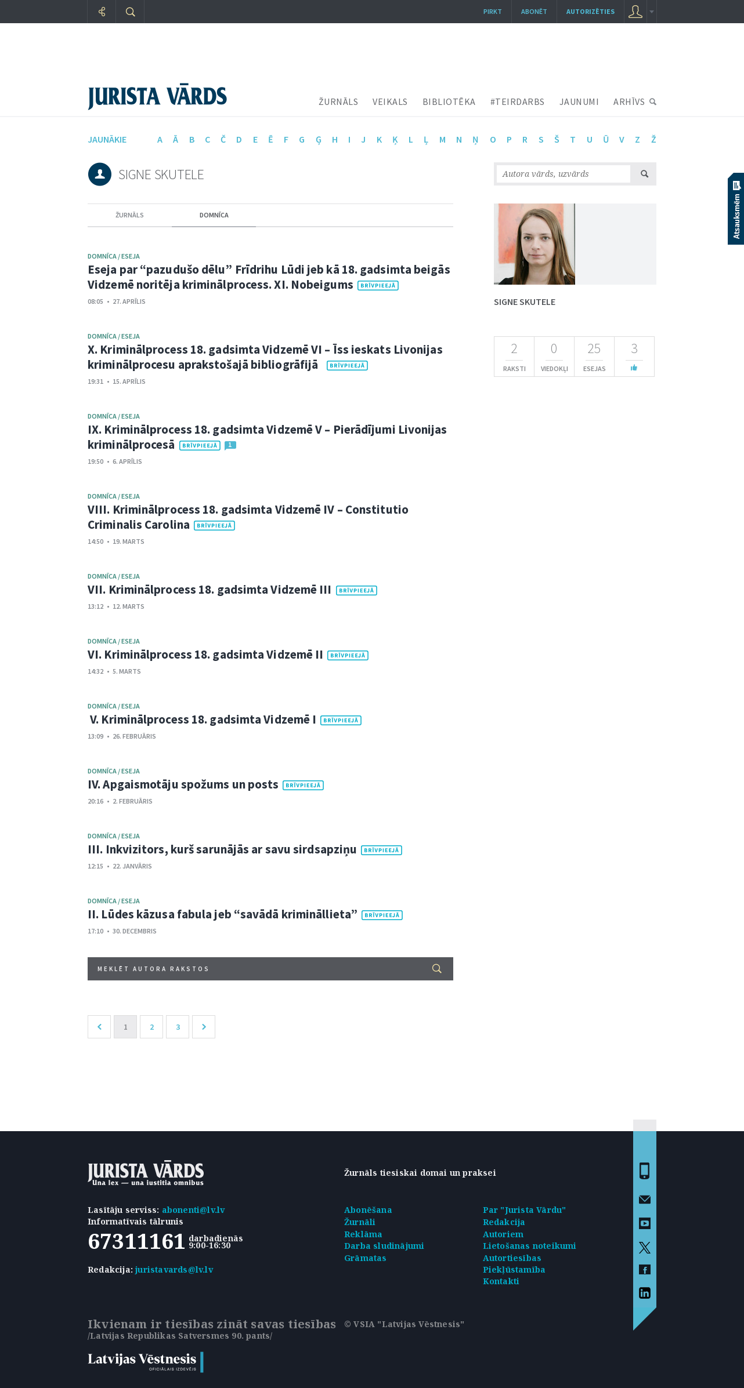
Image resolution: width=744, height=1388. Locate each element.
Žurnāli (359, 1221)
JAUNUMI (579, 101)
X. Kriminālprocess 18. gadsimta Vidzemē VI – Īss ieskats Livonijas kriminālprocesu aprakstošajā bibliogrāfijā (265, 356)
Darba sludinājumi (384, 1245)
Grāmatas (365, 1257)
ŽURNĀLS (339, 101)
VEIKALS (390, 101)
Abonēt (534, 11)
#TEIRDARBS (517, 101)
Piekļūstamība (514, 1269)
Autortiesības (512, 1257)
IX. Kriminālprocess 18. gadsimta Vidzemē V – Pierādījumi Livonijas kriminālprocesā (267, 437)
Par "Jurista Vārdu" (524, 1209)
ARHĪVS (629, 101)
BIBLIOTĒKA (449, 101)
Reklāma (363, 1234)
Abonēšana (368, 1209)
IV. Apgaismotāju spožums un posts (183, 784)
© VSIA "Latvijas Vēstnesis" (404, 1323)
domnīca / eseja (114, 256)
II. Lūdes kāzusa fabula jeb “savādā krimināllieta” (222, 914)
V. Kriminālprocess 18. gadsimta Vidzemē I (202, 719)
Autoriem (503, 1234)
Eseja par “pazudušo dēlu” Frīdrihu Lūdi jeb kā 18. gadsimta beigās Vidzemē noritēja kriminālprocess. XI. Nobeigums (269, 276)
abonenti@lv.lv (193, 1209)
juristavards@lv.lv (174, 1269)
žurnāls (129, 214)
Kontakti (501, 1281)
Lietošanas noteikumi (530, 1245)
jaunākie (107, 139)
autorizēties (590, 11)
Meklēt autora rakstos (269, 968)
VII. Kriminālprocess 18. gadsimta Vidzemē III (210, 589)
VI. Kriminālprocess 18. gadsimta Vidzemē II (205, 654)
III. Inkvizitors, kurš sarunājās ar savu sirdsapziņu (222, 849)
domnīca (214, 214)
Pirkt (492, 11)
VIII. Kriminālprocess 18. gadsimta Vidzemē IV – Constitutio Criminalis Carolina (248, 517)
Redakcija (504, 1221)
